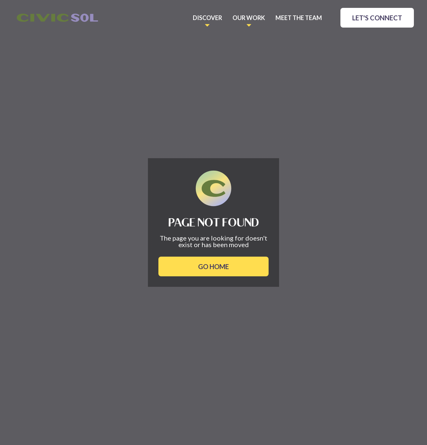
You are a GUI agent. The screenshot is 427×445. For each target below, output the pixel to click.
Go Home (213, 266)
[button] (207, 18)
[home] (57, 18)
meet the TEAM (298, 17)
